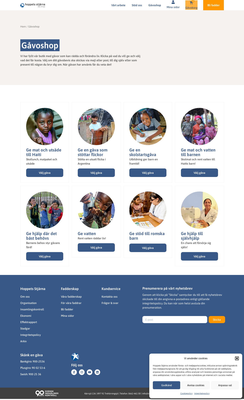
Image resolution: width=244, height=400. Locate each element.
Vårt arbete (118, 5)
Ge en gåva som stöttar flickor (92, 152)
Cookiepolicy (186, 393)
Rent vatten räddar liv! (92, 238)
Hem (23, 26)
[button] (237, 358)
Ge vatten (87, 233)
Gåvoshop (154, 5)
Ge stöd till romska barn (147, 236)
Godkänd (166, 385)
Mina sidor (173, 7)
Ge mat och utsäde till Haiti (43, 152)
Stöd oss (137, 5)
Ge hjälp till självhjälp (192, 236)
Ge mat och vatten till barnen (198, 152)
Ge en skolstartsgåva (142, 152)
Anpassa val (225, 385)
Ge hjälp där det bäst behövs (41, 236)
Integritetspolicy (202, 393)
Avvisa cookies (195, 385)
